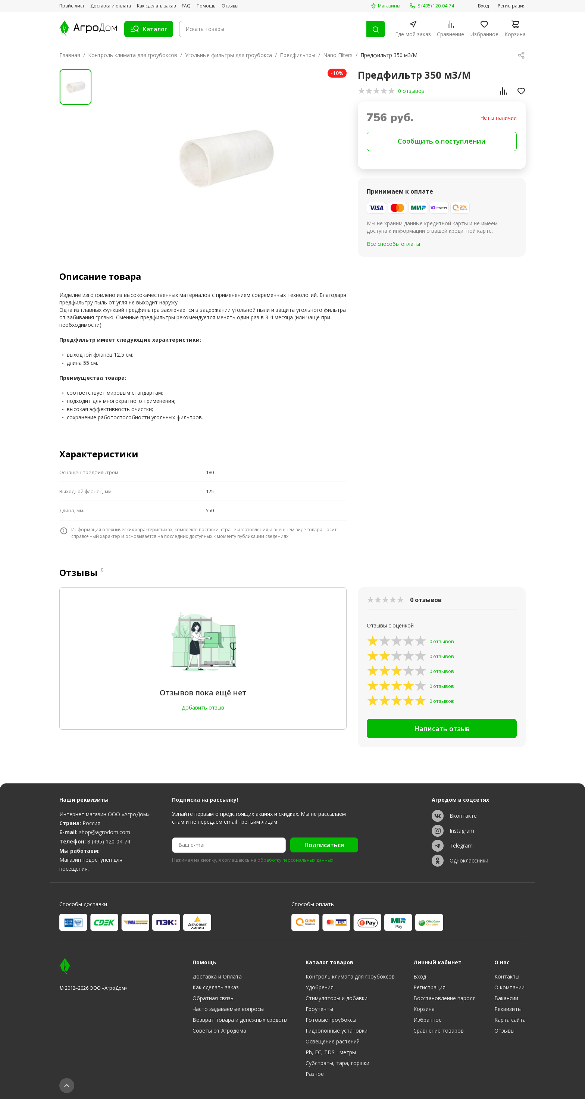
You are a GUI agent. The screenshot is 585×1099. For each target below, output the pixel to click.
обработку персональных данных (295, 860)
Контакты (506, 976)
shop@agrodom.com (104, 832)
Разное (315, 1073)
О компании (509, 987)
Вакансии (506, 998)
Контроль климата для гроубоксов (132, 55)
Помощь (206, 6)
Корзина (424, 1008)
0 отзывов (411, 90)
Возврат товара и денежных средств (240, 1019)
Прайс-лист (71, 6)
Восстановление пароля (444, 998)
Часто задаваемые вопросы (228, 1008)
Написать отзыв (442, 728)
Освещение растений (333, 1041)
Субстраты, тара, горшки (337, 1063)
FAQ (186, 6)
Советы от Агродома (219, 1030)
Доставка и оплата (110, 6)
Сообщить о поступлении (442, 141)
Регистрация (512, 6)
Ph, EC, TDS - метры (331, 1052)
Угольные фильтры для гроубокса (228, 55)
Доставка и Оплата (217, 976)
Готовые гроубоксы (331, 1019)
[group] (224, 157)
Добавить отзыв (203, 707)
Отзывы (230, 6)
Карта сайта (510, 1019)
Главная (69, 55)
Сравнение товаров (438, 1030)
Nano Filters (338, 55)
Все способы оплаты (393, 243)
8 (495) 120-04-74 (108, 841)
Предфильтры (297, 55)
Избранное (427, 1019)
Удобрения (320, 987)
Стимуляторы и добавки (336, 998)
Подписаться (324, 845)
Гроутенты (319, 1008)
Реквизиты (508, 1008)
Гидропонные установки (336, 1030)
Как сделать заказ (156, 6)
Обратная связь (213, 998)
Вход (483, 6)
